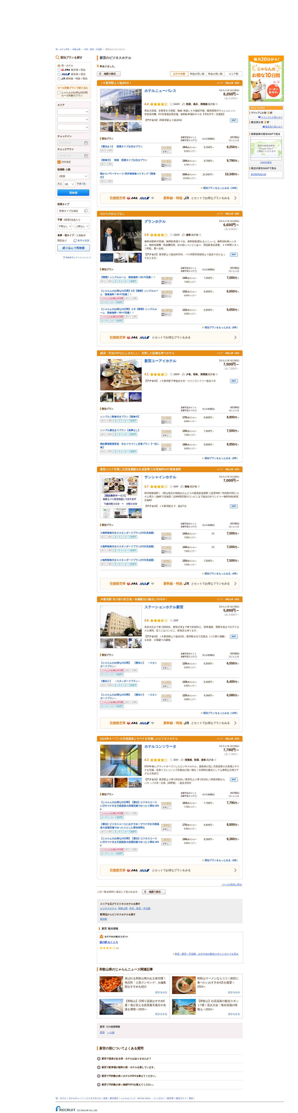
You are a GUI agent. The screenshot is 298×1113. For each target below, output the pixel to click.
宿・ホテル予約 (62, 49)
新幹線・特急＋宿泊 (72, 78)
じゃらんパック (128, 1098)
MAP (234, 120)
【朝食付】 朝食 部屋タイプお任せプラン (123, 160)
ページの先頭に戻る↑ (232, 884)
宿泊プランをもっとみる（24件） (221, 188)
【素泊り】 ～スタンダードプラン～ (120, 681)
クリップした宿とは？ (272, 117)
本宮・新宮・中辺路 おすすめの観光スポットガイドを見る (206, 954)
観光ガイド (181, 1098)
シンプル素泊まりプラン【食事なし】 (120, 430)
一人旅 (110, 1032)
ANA (147, 1098)
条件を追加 (83, 240)
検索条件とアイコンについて (78, 257)
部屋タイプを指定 (68, 211)
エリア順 (233, 73)
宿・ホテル (65, 65)
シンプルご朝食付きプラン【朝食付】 (120, 416)
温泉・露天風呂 (110, 1098)
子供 (79, 183)
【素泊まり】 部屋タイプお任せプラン (121, 146)
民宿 (102, 1032)
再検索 (73, 192)
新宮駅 (103, 919)
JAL (142, 1098)
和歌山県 (76, 49)
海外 (191, 1098)
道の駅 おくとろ (109, 942)
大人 (59, 183)
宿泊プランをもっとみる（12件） (221, 713)
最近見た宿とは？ (274, 126)
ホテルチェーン (76, 1098)
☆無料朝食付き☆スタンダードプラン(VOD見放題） (128, 532)
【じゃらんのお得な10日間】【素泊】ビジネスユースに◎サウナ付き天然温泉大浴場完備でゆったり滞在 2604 (129, 806)
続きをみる (161, 992)
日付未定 (64, 162)
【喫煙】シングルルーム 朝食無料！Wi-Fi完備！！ (127, 277)
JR (139, 1098)
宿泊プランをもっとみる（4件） (222, 573)
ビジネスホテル (108, 908)
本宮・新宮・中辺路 (93, 49)
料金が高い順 (215, 73)
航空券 (170, 1098)
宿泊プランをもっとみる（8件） (222, 327)
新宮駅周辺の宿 (258, 174)
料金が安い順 (197, 73)
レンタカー (159, 1098)
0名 (84, 183)
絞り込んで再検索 (74, 247)
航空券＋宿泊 (71, 70)
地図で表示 (110, 73)
